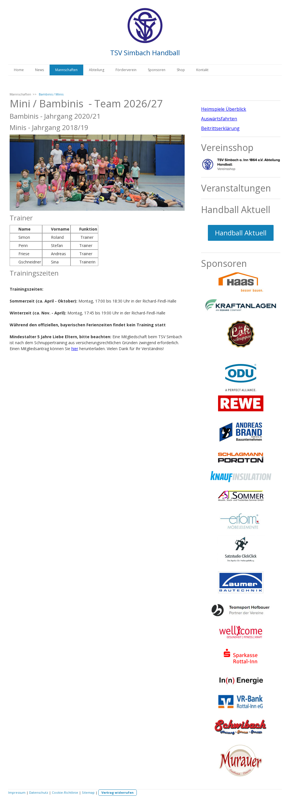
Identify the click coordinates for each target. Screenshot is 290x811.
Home (19, 69)
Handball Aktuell (240, 232)
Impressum (16, 792)
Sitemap (88, 792)
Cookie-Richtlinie (65, 792)
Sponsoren (156, 69)
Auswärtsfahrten (219, 119)
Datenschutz (38, 792)
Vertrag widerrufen (117, 792)
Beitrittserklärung (220, 128)
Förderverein (126, 69)
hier (74, 348)
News (39, 69)
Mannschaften (66, 69)
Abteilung (96, 69)
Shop (181, 69)
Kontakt (202, 69)
